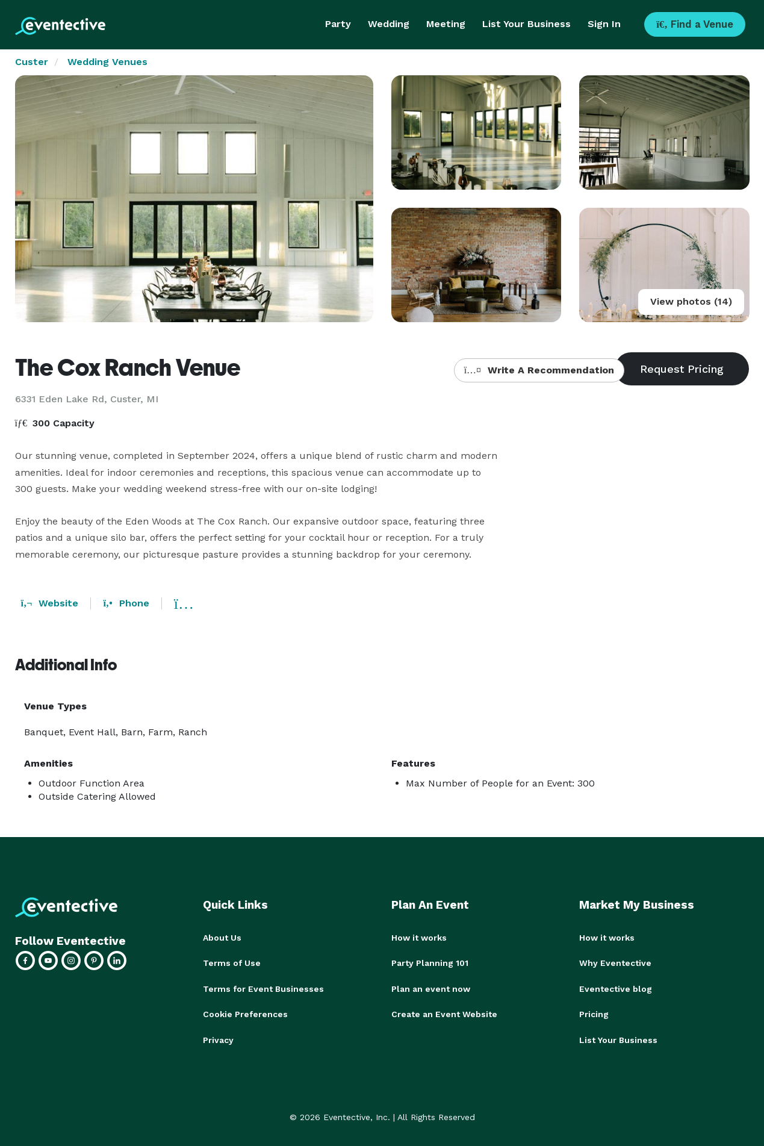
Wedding (388, 24)
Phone (126, 603)
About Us (222, 937)
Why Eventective (615, 963)
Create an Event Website (444, 1013)
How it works (419, 937)
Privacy (218, 1039)
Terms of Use (232, 963)
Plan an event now (430, 988)
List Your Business (526, 24)
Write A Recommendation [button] (539, 370)
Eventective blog (615, 988)
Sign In (604, 24)
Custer (31, 61)
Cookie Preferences (245, 1013)
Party (338, 24)
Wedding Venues (107, 61)
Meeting (445, 24)
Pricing (594, 1013)
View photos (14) (691, 301)
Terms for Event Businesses (263, 988)
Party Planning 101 (429, 963)
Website (50, 603)
